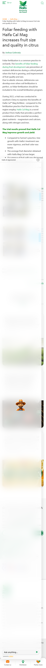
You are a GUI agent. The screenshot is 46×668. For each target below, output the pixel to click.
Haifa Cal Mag (23, 109)
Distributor (23, 665)
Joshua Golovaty (13, 52)
